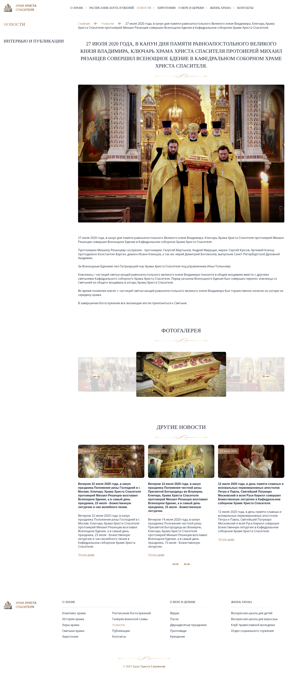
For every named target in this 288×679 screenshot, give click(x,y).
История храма (73, 618)
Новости (14, 24)
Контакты (245, 7)
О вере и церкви (182, 601)
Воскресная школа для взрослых (254, 618)
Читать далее (86, 554)
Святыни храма (73, 630)
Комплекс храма (74, 613)
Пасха (174, 618)
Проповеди (178, 630)
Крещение (177, 636)
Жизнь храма (241, 601)
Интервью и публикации (34, 41)
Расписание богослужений (111, 7)
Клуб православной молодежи (253, 624)
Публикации (121, 630)
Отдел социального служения (252, 630)
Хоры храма (70, 624)
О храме (68, 601)
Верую (174, 613)
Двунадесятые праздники (188, 624)
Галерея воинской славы (130, 618)
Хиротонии (166, 7)
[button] (104, 376)
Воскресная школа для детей (251, 613)
